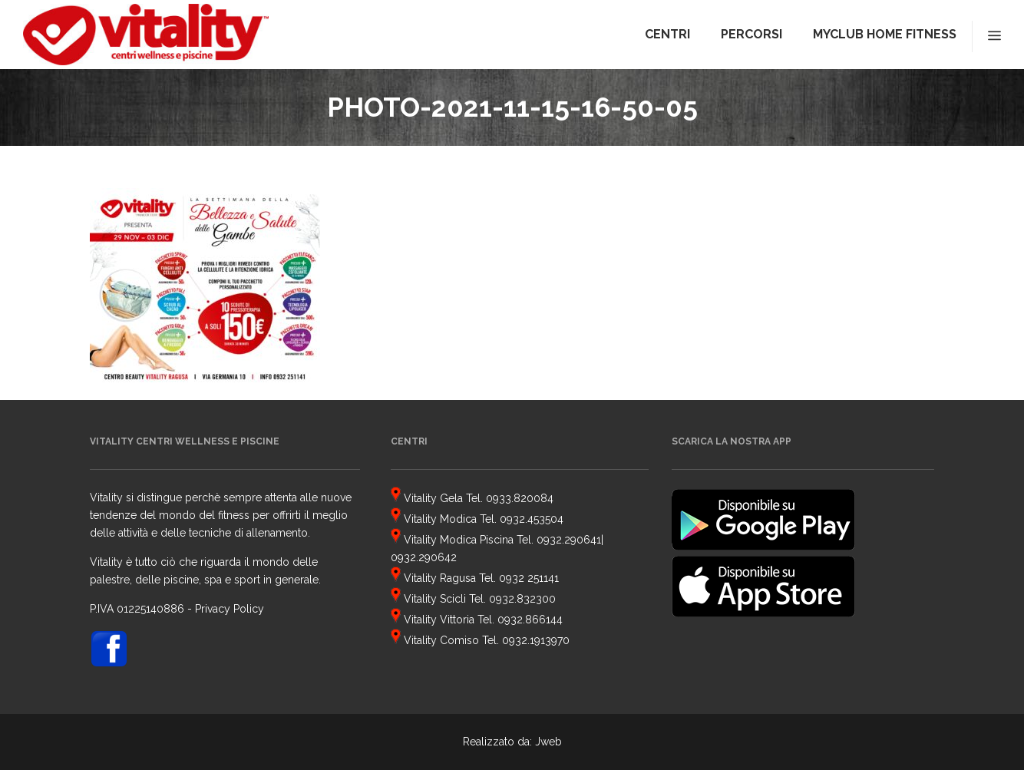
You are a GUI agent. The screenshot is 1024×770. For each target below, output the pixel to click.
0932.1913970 (536, 640)
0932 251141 (529, 578)
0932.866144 (530, 619)
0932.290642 (424, 557)
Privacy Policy (229, 609)
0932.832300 (522, 599)
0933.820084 (519, 498)
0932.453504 (531, 519)
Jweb (548, 741)
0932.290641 (569, 540)
